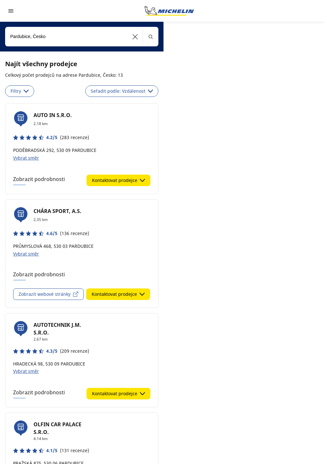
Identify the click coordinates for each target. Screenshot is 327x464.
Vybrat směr (26, 158)
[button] (135, 36)
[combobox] (81, 36)
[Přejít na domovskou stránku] (169, 11)
